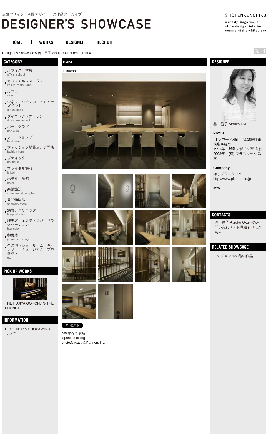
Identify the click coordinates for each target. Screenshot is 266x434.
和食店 (18, 237)
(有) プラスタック (227, 174)
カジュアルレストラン (25, 83)
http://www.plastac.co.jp (232, 179)
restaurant (80, 53)
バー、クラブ (18, 128)
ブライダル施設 (19, 170)
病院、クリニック (21, 212)
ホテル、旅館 (18, 180)
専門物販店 (17, 201)
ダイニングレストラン (25, 118)
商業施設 (21, 191)
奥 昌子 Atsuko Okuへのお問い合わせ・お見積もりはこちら (238, 227)
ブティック (16, 160)
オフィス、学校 (19, 72)
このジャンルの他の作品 (233, 256)
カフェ (12, 93)
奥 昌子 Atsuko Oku (53, 53)
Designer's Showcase (18, 53)
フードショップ (19, 139)
